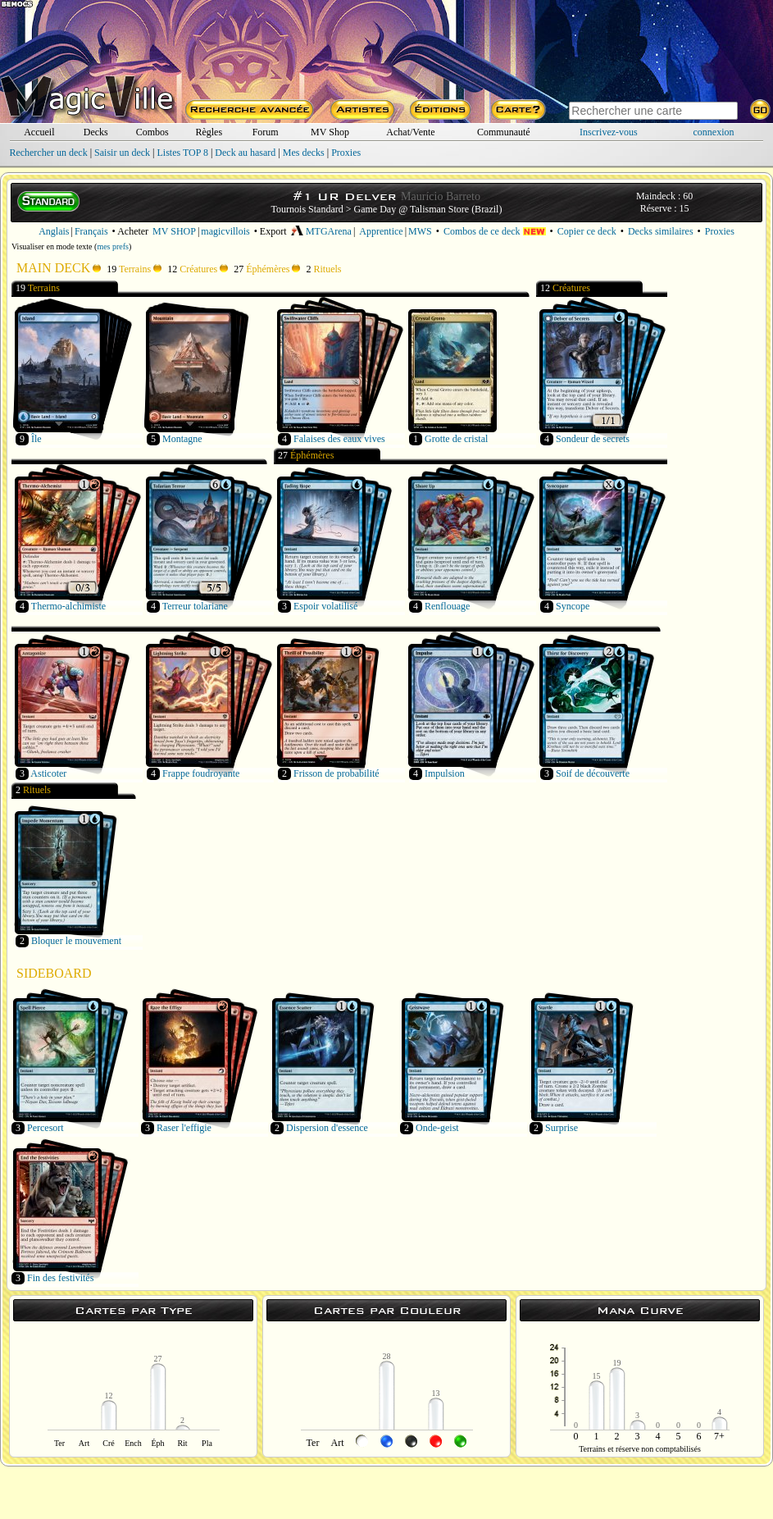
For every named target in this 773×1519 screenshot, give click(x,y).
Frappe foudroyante (200, 773)
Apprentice (380, 231)
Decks (96, 132)
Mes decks (304, 152)
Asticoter (48, 773)
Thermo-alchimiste (68, 606)
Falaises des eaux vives (339, 439)
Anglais (54, 231)
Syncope (572, 606)
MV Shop (330, 132)
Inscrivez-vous (609, 132)
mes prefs (113, 246)
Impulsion (445, 773)
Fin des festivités (60, 1278)
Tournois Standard (307, 209)
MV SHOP (174, 231)
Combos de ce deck (494, 231)
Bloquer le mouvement (76, 941)
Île (36, 439)
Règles (208, 132)
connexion (713, 132)
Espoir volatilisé (325, 606)
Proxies (346, 152)
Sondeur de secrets (593, 439)
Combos (152, 132)
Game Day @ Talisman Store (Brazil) (428, 209)
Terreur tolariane (195, 606)
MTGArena (321, 231)
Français (91, 231)
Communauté (503, 132)
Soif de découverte (593, 773)
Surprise (561, 1128)
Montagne (182, 439)
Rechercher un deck (48, 152)
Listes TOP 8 (182, 152)
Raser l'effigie (184, 1128)
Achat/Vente (410, 132)
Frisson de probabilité (336, 773)
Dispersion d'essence (327, 1128)
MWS (420, 231)
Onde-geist (437, 1128)
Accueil (39, 132)
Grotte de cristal (456, 439)
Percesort (45, 1128)
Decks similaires (660, 231)
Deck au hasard (245, 152)
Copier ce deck (586, 231)
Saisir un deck (122, 152)
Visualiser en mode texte (52, 246)
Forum (265, 132)
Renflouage (447, 606)
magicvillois (225, 231)
